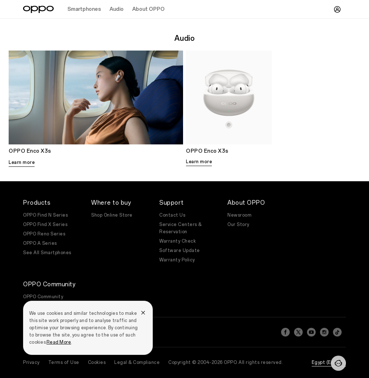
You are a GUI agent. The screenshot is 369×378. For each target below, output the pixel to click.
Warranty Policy (177, 259)
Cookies (97, 362)
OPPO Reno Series (44, 233)
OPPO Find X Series (45, 224)
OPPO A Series (40, 243)
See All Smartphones (47, 252)
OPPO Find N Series (45, 215)
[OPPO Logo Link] (38, 9)
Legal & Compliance (137, 362)
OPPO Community (43, 296)
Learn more (22, 162)
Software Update (179, 250)
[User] (337, 9)
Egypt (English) (329, 362)
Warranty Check (177, 241)
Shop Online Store (112, 215)
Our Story (238, 224)
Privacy (31, 362)
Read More (58, 342)
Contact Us (172, 215)
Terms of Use (63, 362)
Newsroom (239, 215)
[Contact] (338, 363)
